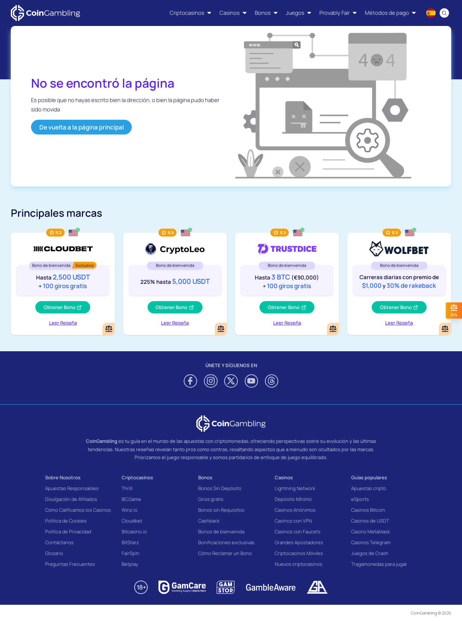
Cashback (208, 521)
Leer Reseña (63, 323)
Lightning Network (295, 488)
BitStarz (130, 542)
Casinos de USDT (370, 521)
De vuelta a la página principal (81, 127)
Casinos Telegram (371, 542)
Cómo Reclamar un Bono (225, 553)
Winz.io (130, 510)
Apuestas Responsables (72, 488)
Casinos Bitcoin (368, 510)
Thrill (127, 488)
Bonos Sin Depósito (219, 488)
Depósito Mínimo (293, 499)
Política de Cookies (66, 521)
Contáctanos (59, 542)
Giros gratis (210, 499)
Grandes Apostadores (299, 542)
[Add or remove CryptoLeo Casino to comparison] (221, 329)
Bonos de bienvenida (221, 531)
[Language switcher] (431, 13)
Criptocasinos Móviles (299, 553)
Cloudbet (132, 521)
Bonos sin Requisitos (221, 510)
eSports (360, 499)
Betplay (130, 564)
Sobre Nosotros (62, 477)
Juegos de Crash (369, 553)
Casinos (284, 477)
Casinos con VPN (293, 521)
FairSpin (130, 553)
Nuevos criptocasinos (298, 564)
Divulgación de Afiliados (71, 499)
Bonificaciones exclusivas (226, 542)
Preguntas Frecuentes (70, 564)
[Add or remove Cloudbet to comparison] (109, 329)
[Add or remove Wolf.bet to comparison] (445, 329)
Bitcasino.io (134, 531)
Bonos (205, 477)
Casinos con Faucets (298, 531)
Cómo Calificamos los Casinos (78, 510)
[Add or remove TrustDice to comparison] (333, 329)
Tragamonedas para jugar (379, 564)
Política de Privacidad (68, 531)
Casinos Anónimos (295, 510)
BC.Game (131, 499)
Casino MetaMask (370, 531)
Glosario (54, 553)
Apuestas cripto (368, 488)
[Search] (445, 13)
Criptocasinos (137, 477)
